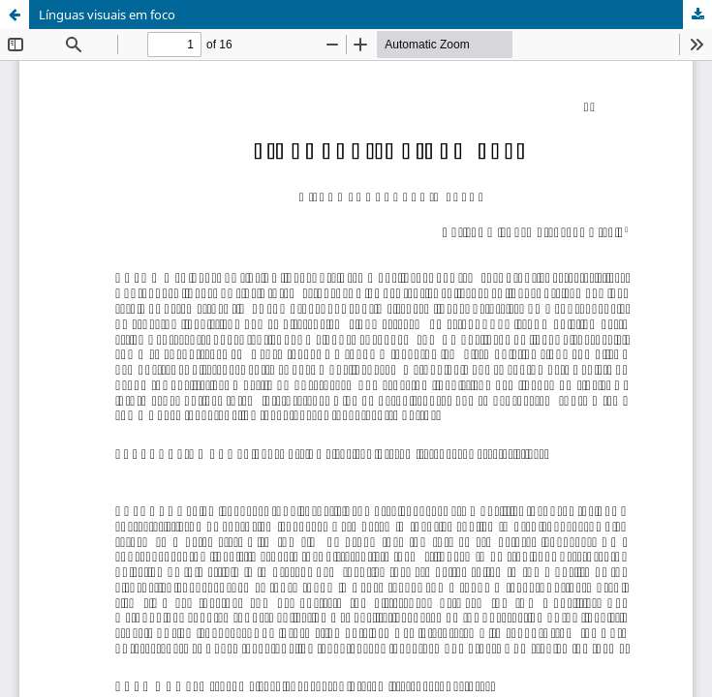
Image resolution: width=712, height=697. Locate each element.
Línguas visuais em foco (107, 14)
